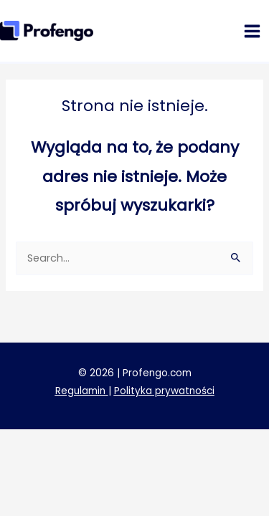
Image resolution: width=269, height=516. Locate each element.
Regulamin (80, 391)
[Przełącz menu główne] (252, 31)
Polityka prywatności (164, 391)
